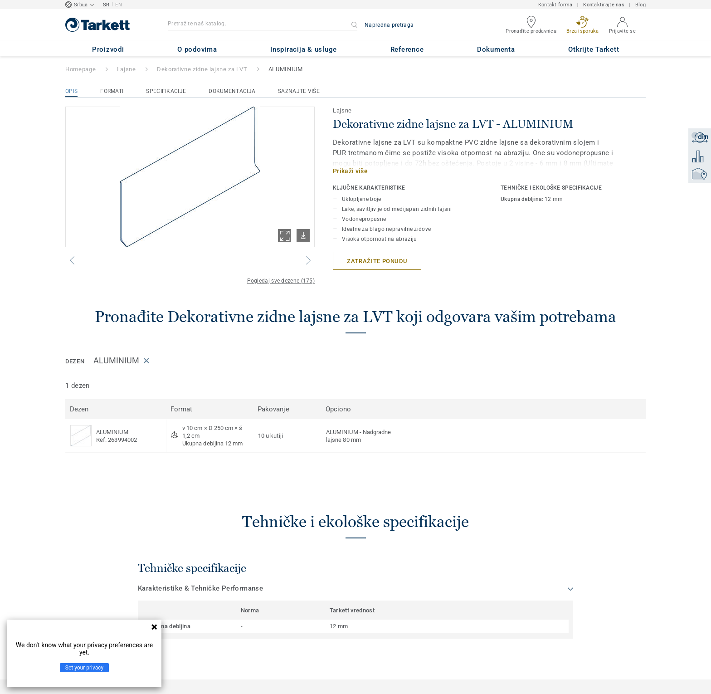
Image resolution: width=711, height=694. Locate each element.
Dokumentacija (232, 91)
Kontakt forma (555, 5)
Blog (640, 5)
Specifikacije (166, 91)
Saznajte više (299, 91)
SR (106, 5)
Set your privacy (84, 668)
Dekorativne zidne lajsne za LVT (202, 69)
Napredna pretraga (389, 25)
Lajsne (126, 69)
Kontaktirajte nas (603, 5)
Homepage (80, 69)
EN (118, 5)
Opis (71, 91)
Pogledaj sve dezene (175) (281, 281)
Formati (111, 91)
